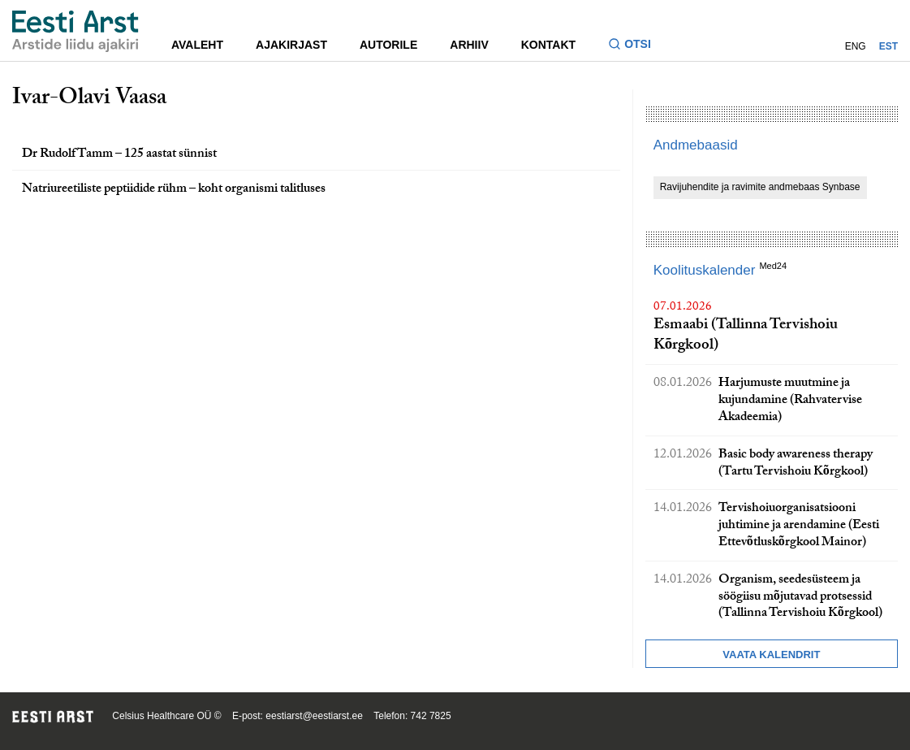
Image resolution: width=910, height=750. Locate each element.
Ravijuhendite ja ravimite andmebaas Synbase (760, 187)
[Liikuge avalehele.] (75, 31)
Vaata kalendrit (771, 654)
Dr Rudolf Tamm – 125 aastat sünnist (119, 155)
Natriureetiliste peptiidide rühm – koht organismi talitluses (174, 190)
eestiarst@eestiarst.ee (314, 716)
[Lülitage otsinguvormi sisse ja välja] (636, 46)
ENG (855, 46)
